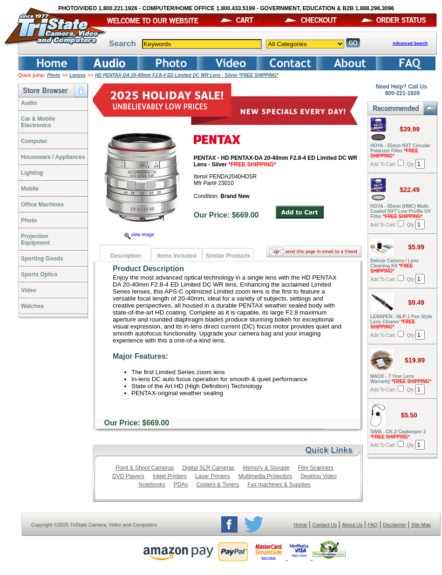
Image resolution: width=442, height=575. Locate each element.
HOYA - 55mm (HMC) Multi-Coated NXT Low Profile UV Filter (400, 211)
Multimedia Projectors (265, 476)
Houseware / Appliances (53, 157)
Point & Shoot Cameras (145, 468)
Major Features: (140, 356)
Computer (34, 141)
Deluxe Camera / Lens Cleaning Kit (394, 266)
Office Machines (42, 204)
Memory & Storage (266, 468)
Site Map (421, 524)
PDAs (181, 484)
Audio (29, 103)
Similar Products (228, 256)
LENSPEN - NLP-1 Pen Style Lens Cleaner (401, 321)
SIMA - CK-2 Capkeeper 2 (398, 434)
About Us (352, 524)
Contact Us (325, 524)
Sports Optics (39, 274)
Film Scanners (315, 468)
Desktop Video (318, 476)
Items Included (176, 256)
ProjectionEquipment (35, 239)
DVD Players (128, 476)
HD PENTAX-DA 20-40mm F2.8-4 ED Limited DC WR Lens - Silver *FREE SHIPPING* (187, 75)
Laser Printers (212, 476)
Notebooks (151, 484)
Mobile (30, 188)
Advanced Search (410, 43)
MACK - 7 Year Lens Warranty (400, 379)
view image (139, 234)
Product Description (148, 269)
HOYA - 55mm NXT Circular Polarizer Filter (400, 150)
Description (125, 256)
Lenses (77, 75)
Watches (32, 306)
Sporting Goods (42, 258)
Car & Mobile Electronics (38, 122)
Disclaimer (394, 524)
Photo (53, 75)
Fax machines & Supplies (278, 484)
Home (300, 524)
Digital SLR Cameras (208, 468)
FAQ (372, 524)
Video (28, 290)
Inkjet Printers (170, 476)
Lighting (32, 173)
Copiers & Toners (217, 484)
